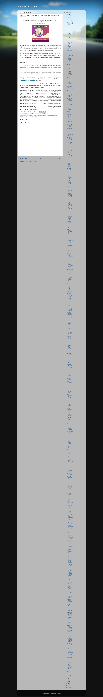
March (68, 15)
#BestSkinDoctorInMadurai (42, 113)
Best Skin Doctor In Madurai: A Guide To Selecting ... (69, 315)
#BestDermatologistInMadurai (29, 113)
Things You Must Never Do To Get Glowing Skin (69, 486)
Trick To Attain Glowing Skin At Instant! (69, 164)
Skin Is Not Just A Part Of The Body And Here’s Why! (70, 403)
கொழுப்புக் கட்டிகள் (69, 474)
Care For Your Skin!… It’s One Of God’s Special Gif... (69, 323)
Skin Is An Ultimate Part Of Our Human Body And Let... (69, 441)
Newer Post (23, 158)
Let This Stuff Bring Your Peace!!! (69, 125)
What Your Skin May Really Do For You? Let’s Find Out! (69, 496)
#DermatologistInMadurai (38, 115)
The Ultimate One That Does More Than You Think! (70, 189)
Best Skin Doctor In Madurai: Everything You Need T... (69, 331)
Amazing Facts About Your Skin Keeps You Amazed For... (70, 257)
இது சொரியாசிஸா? (70, 502)
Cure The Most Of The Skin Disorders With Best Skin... (69, 339)
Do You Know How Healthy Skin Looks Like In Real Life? (70, 265)
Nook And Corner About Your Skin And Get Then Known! (70, 40)
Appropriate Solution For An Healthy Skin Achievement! (70, 132)
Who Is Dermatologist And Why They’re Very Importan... (70, 412)
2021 (67, 678)
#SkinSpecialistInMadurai (35, 116)
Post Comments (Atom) (31, 161)
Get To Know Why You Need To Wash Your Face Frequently (70, 567)
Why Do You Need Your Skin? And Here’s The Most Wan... (70, 667)
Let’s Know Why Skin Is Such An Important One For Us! (70, 157)
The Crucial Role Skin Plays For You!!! (69, 139)
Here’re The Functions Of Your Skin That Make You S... (69, 248)
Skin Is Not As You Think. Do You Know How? (69, 390)
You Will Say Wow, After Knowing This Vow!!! (70, 645)
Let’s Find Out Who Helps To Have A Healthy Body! (69, 216)
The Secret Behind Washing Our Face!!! (70, 170)
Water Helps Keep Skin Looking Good (69, 360)
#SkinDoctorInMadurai (24, 116)
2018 (67, 683)
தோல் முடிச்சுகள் (70, 304)
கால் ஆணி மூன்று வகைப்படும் (70, 454)
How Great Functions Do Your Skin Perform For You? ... (69, 32)
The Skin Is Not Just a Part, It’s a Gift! (69, 66)
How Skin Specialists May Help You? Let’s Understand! (70, 196)
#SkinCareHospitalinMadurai (50, 115)
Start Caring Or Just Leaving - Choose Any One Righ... (69, 633)
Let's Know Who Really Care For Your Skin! (69, 183)
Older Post (58, 158)
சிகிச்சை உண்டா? (69, 112)
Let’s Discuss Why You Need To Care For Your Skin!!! (70, 203)
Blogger (59, 693)
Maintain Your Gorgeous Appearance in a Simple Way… (70, 240)
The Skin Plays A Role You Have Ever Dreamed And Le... (69, 73)
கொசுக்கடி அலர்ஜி (69, 450)
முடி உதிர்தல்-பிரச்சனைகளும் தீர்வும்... (69, 384)
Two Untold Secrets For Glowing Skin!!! (69, 145)
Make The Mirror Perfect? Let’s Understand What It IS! (69, 81)
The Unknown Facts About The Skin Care (70, 295)
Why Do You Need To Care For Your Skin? (70, 627)
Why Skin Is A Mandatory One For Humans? (70, 614)
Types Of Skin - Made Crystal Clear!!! (69, 176)
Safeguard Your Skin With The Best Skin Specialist (69, 366)
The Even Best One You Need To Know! (69, 355)
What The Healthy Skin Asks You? (69, 581)
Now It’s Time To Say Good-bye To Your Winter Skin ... (70, 347)
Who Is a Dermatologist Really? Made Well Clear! (69, 479)
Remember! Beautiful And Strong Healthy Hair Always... (70, 575)
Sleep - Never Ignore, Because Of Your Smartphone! (70, 53)
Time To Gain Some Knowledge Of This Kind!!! (70, 660)
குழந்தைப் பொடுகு (69, 379)
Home (40, 158)
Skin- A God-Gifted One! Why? (70, 87)
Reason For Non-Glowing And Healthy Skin (69, 620)
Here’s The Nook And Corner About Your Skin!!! (70, 60)
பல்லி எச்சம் (69, 291)
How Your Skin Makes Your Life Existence (69, 419)
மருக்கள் (69, 351)
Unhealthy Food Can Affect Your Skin (70, 300)
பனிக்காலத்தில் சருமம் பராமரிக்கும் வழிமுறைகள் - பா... (70, 509)
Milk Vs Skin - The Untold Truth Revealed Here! (70, 25)
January (69, 20)
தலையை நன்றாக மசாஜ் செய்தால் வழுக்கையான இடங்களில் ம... (69, 118)
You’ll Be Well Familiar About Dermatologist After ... (70, 434)
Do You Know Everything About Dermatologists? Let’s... (70, 279)
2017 (67, 685)
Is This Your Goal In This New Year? (69, 601)
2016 (67, 687)
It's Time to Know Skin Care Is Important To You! (69, 210)
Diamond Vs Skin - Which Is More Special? (69, 107)
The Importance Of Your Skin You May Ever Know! (70, 93)
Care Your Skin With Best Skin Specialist (69, 308)
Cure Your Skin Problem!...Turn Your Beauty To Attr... (70, 373)
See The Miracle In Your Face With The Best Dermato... (69, 607)
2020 (67, 679)
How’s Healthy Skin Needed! (69, 47)
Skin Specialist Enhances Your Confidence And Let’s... (70, 426)
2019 (67, 681)
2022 (67, 14)
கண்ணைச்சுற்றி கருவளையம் (69, 469)
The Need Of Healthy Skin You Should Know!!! (69, 100)
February (69, 17)
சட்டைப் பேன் (69, 447)
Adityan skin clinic (27, 6)
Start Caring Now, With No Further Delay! (70, 640)
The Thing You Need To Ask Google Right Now (69, 560)
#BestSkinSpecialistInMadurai (26, 115)
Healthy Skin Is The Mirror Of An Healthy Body (70, 595)
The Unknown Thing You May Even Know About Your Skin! (70, 286)
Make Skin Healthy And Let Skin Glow (69, 673)
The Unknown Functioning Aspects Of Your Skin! (70, 272)
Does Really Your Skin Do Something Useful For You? (70, 224)
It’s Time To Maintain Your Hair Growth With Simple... (69, 588)
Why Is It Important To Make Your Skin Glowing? (69, 397)
